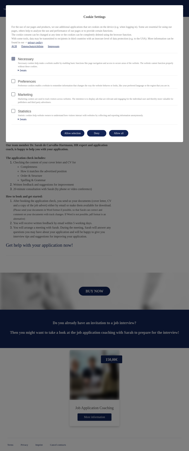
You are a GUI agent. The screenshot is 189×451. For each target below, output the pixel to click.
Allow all (119, 133)
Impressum (53, 46)
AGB (14, 46)
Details (22, 70)
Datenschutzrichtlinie (32, 46)
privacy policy (35, 42)
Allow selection (72, 133)
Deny (96, 133)
